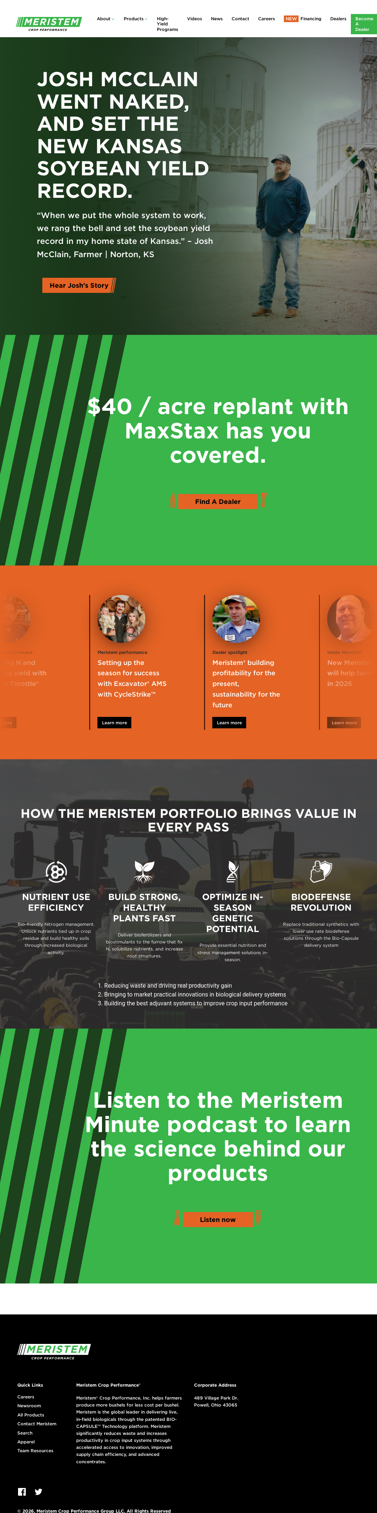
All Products (30, 1415)
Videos (194, 18)
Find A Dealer (218, 501)
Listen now (218, 1219)
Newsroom (29, 1405)
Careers (266, 18)
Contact (240, 18)
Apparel (26, 1441)
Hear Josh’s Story (79, 285)
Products (134, 18)
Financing (310, 18)
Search (24, 1433)
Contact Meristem (36, 1423)
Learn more (127, 722)
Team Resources (35, 1450)
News (217, 18)
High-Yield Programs (167, 24)
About (103, 18)
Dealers (338, 18)
